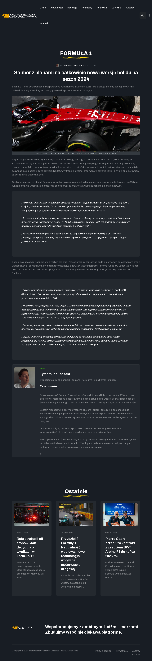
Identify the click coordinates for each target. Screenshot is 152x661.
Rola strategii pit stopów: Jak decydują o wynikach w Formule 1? (30, 547)
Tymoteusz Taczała (55, 374)
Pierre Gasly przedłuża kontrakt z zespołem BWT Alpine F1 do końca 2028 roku (120, 547)
